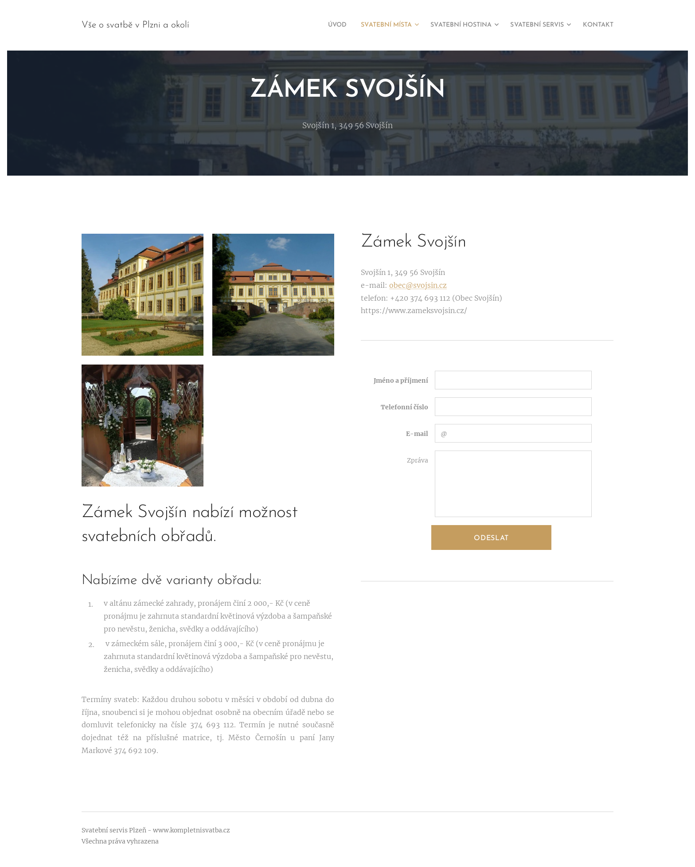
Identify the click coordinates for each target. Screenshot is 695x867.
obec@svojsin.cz (418, 285)
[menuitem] (305, 25)
